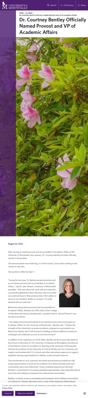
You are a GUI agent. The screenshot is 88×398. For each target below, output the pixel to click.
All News (28, 13)
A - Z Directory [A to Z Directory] (67, 5)
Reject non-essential (25, 393)
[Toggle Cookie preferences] (42, 393)
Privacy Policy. (7, 388)
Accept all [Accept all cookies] (7, 393)
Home (21, 13)
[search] (51, 5)
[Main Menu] (82, 5)
